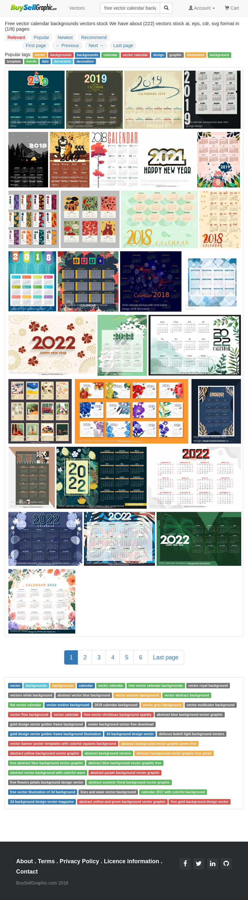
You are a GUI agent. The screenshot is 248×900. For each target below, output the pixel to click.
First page (36, 45)
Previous (67, 45)
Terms (46, 861)
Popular (41, 37)
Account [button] (202, 8)
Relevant (16, 37)
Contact (27, 871)
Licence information (131, 861)
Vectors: (77, 8)
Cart (232, 8)
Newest (65, 37)
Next (96, 45)
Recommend (94, 37)
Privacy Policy (79, 861)
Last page (123, 45)
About (24, 861)
